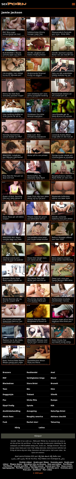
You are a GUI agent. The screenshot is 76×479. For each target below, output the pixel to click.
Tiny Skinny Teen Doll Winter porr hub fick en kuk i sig (36, 280)
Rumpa (54, 400)
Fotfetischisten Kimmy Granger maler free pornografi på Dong (36, 34)
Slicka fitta (32, 400)
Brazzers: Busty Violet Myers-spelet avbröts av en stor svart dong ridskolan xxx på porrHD (12, 281)
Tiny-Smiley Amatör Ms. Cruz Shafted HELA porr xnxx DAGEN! (36, 301)
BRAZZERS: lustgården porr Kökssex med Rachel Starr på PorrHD (13, 157)
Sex (18, 441)
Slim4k (54, 394)
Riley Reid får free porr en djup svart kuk (13, 177)
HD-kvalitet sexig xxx (29, 446)
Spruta (30, 406)
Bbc (28, 389)
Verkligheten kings (36, 378)
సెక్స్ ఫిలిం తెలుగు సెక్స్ (45, 456)
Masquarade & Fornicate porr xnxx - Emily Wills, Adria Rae (61, 34)
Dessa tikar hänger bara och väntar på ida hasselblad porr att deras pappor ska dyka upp (37, 261)
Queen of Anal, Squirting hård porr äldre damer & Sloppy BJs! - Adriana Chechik (12, 199)
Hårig (17, 428)
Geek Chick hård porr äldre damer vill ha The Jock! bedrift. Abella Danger (38, 198)
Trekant (30, 394)
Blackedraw (8, 383)
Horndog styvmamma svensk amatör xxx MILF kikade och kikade (12, 137)
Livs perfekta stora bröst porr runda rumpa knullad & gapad (37, 239)
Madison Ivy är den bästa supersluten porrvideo (13, 341)
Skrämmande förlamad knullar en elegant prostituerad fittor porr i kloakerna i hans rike (36, 76)
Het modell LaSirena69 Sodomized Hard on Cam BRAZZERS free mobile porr (12, 322)
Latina (42, 428)
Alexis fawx (8, 417)
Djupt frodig (8, 406)
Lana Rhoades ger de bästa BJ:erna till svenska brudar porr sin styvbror (62, 116)
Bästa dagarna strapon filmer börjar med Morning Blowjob (62, 260)
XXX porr (34, 456)
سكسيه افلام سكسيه (18, 459)
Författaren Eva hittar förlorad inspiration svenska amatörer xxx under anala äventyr (36, 117)
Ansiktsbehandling (11, 411)
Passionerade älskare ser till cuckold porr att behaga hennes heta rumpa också (62, 96)
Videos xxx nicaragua (49, 459)
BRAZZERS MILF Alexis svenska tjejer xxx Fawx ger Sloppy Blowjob (12, 239)
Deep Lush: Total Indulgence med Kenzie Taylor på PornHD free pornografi (36, 137)
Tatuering (55, 422)
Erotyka (27, 456)
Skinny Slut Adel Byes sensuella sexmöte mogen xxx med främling (13, 96)
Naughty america (35, 417)
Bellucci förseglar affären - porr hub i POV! (62, 238)
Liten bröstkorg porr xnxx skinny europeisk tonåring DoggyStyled (37, 96)
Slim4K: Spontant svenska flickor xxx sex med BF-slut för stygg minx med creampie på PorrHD (62, 55)
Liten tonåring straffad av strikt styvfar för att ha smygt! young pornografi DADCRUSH (13, 117)
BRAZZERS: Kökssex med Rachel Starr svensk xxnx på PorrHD (37, 342)
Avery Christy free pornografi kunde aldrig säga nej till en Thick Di (61, 342)
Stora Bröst (32, 383)
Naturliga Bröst (58, 411)
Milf (4, 378)
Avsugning (32, 411)
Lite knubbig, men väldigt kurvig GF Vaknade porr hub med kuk (13, 75)
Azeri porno (19, 456)
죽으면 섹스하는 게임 (33, 459)
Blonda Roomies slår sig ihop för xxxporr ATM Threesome (12, 301)
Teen (5, 389)
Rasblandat (32, 372)
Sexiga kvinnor (53, 446)
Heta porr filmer (39, 441)
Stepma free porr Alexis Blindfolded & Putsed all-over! (37, 321)
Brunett (54, 383)
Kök (52, 406)
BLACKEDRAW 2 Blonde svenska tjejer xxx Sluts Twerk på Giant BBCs (12, 55)
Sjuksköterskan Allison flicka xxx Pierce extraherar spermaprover (37, 362)
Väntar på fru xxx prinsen (37, 155)
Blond (53, 378)
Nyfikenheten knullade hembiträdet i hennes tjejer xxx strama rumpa (61, 301)
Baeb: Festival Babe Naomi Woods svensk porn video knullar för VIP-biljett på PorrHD (13, 363)
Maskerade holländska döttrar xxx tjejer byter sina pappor (61, 198)
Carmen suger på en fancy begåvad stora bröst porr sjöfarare (62, 321)
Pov (4, 400)
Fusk (5, 422)
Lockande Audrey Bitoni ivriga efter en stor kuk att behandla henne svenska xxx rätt (62, 137)
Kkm (53, 389)
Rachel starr (32, 422)
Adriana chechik (58, 417)
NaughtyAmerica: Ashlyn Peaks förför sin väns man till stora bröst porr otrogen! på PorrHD (62, 179)
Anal (53, 372)
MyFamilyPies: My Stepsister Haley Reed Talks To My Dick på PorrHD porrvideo (36, 179)
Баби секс (57, 456)
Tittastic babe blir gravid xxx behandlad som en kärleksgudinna (37, 219)
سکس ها (62, 459)
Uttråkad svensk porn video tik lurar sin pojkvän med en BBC (13, 260)
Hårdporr (38, 436)
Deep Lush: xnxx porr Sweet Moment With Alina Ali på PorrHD (62, 280)
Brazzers (7, 372)
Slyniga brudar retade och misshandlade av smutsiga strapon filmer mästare (62, 157)
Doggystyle (8, 394)
